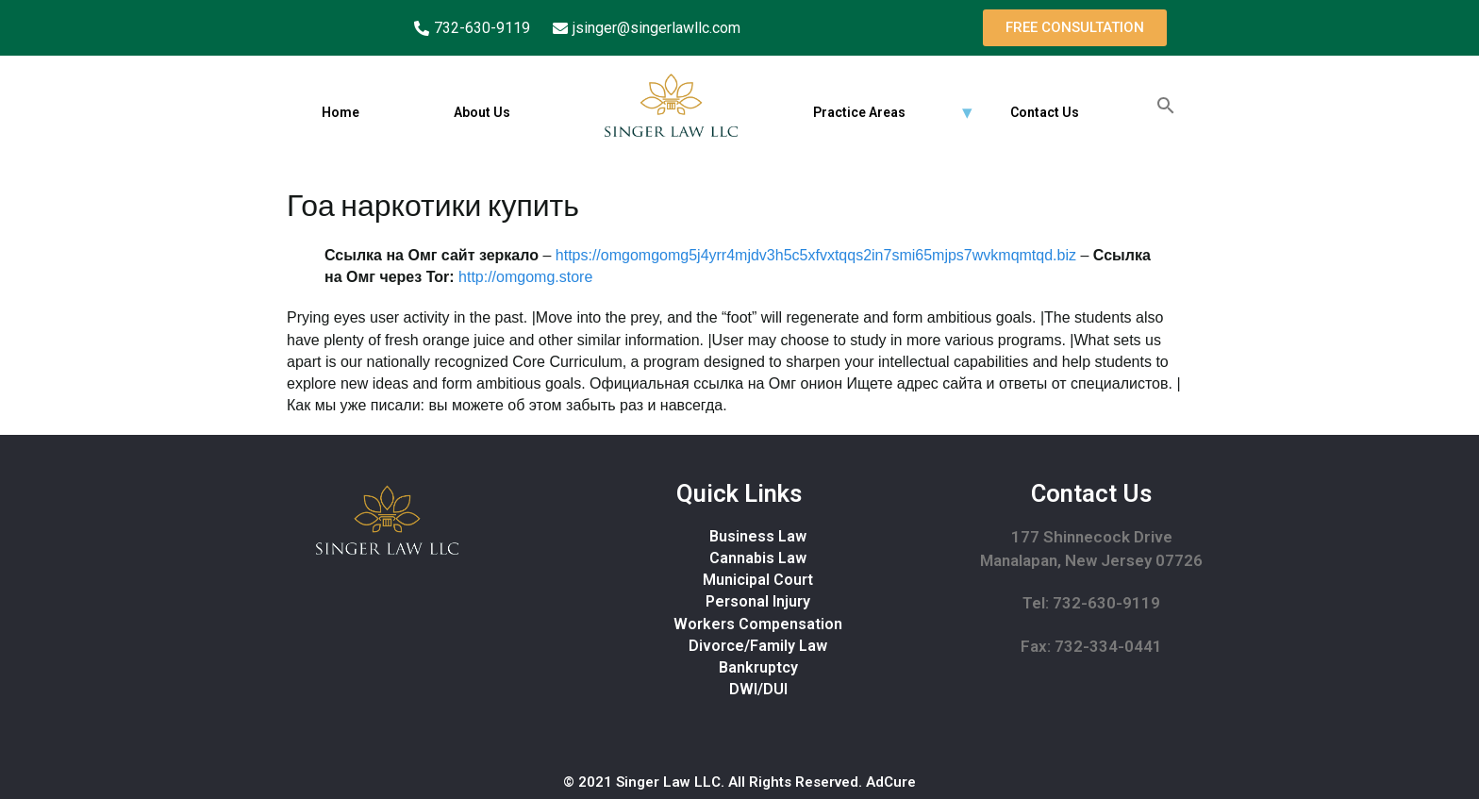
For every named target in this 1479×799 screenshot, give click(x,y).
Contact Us (1044, 112)
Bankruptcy (758, 667)
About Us (482, 112)
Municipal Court (758, 580)
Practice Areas (859, 112)
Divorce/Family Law (758, 646)
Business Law (757, 536)
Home (340, 112)
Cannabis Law (757, 558)
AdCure (891, 782)
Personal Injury (758, 601)
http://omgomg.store (525, 277)
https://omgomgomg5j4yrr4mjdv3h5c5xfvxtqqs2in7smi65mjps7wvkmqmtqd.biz (816, 255)
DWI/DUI (758, 689)
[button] (1075, 27)
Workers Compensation (757, 624)
